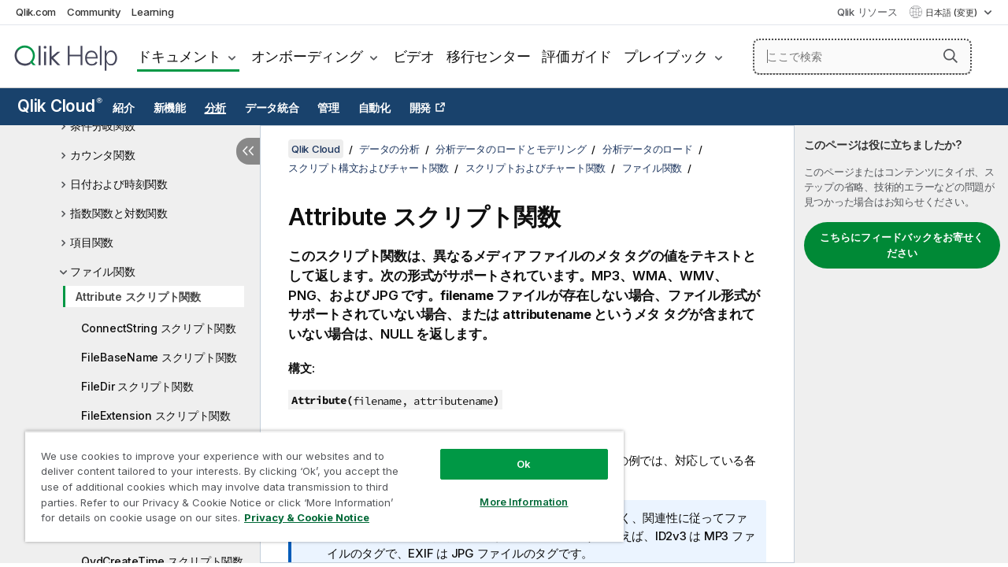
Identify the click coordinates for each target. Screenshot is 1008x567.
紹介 (124, 108)
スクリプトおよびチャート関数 (535, 167)
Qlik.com (36, 12)
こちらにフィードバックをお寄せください (902, 245)
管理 (328, 108)
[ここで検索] (862, 56)
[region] (317, 480)
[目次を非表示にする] (248, 151)
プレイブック (666, 56)
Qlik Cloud (59, 106)
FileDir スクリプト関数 (137, 386)
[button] (950, 56)
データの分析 (389, 149)
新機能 (170, 108)
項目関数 (91, 242)
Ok (512, 452)
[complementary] (901, 344)
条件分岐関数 (102, 125)
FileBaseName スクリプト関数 (159, 357)
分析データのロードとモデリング (510, 149)
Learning (152, 12)
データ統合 (272, 108)
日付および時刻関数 (119, 184)
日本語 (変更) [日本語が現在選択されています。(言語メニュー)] (952, 12)
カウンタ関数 (102, 154)
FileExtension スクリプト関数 (156, 415)
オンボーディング (307, 56)
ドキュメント (179, 56)
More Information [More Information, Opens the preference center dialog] (512, 490)
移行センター (489, 56)
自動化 (374, 108)
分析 (216, 108)
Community (94, 12)
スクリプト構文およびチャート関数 (368, 167)
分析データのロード (647, 149)
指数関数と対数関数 (119, 213)
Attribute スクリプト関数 (138, 296)
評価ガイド (577, 56)
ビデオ (414, 56)
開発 (421, 108)
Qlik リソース (867, 12)
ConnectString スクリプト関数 (158, 328)
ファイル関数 (102, 271)
